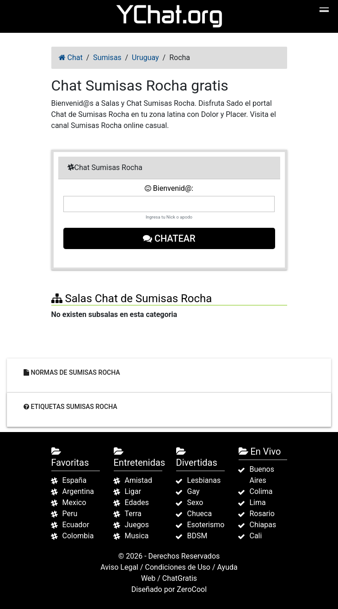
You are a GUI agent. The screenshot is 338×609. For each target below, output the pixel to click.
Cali (256, 535)
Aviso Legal (119, 567)
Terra (133, 513)
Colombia (78, 535)
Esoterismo (206, 524)
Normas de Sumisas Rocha (72, 372)
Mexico (74, 502)
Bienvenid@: (169, 188)
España (74, 480)
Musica (137, 535)
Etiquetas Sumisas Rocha (70, 406)
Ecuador (75, 524)
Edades (137, 502)
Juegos (137, 524)
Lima (258, 502)
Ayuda (227, 567)
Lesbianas (204, 480)
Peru (70, 513)
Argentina (78, 491)
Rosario (262, 513)
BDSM (197, 535)
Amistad (139, 480)
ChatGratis (179, 578)
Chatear (169, 238)
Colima (261, 491)
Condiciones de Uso (177, 567)
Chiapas (263, 524)
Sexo (195, 502)
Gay (193, 491)
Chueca (199, 513)
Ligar (133, 491)
